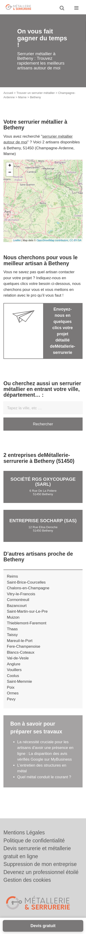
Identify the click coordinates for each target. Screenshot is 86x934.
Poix (10, 687)
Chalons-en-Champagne (28, 588)
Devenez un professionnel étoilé (40, 872)
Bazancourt (17, 606)
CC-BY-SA (75, 240)
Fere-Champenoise (23, 646)
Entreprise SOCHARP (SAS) (43, 520)
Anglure (13, 664)
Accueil (8, 93)
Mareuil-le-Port (19, 641)
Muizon (13, 617)
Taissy (12, 635)
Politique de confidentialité (34, 841)
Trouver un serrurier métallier (36, 93)
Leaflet (17, 240)
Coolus (13, 676)
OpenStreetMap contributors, (52, 240)
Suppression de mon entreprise (40, 864)
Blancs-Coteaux (20, 652)
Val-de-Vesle (18, 658)
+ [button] (9, 165)
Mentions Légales (24, 833)
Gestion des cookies (27, 880)
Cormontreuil (18, 600)
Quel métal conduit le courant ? (44, 777)
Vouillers (14, 670)
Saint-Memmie (19, 681)
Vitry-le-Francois (21, 594)
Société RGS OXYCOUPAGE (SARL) (42, 482)
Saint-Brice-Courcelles (26, 582)
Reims (12, 576)
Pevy (11, 699)
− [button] (9, 172)
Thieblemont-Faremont (26, 623)
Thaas (12, 629)
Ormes (13, 693)
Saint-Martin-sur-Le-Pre (27, 611)
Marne (22, 97)
